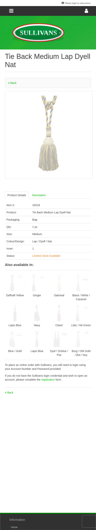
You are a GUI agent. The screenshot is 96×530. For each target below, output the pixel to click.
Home (13, 527)
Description (39, 195)
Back (12, 82)
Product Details (16, 195)
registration (48, 379)
